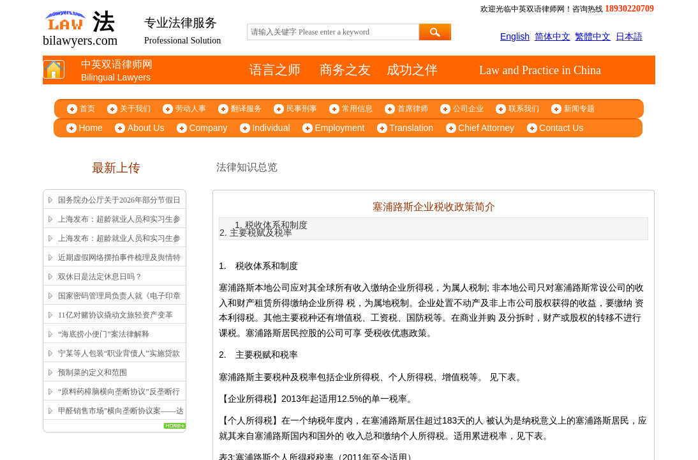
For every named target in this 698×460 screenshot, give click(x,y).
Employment (340, 128)
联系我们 (524, 108)
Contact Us (561, 128)
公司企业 (468, 108)
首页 (87, 108)
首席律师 (412, 108)
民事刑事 (301, 108)
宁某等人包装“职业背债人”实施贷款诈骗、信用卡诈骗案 (119, 361)
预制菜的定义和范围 (92, 372)
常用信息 (357, 108)
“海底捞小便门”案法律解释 (103, 334)
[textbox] (333, 32)
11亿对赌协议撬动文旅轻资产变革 (115, 314)
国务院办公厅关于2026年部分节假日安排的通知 (119, 208)
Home (91, 128)
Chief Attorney (486, 128)
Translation (411, 128)
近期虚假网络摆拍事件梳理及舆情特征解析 (119, 266)
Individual (271, 128)
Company (208, 128)
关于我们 (135, 108)
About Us (146, 128)
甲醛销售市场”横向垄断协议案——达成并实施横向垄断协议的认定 (121, 419)
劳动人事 (190, 108)
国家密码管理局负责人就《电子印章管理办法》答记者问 (119, 304)
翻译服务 (246, 108)
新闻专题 (579, 108)
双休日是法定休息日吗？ (100, 276)
